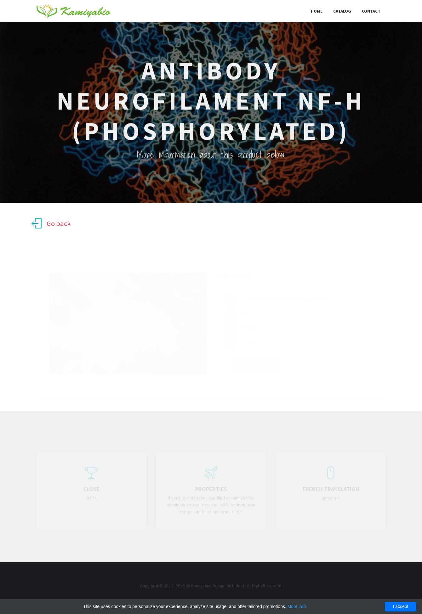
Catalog (342, 11)
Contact (371, 11)
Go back (51, 223)
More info (297, 606)
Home (316, 11)
